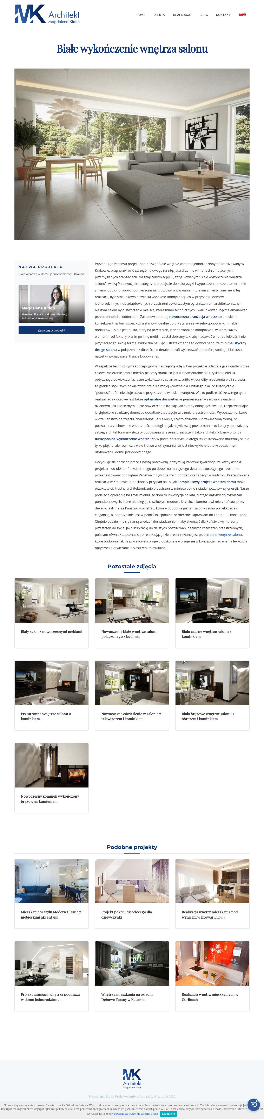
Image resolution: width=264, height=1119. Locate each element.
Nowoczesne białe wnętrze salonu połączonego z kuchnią (129, 634)
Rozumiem (168, 1113)
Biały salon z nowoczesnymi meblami (51, 631)
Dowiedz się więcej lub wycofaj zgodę (136, 1113)
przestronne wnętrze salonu (220, 534)
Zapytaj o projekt (52, 330)
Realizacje (182, 15)
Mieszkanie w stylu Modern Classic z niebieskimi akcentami (51, 914)
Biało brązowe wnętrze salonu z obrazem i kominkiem (208, 716)
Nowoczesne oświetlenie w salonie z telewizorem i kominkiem (131, 716)
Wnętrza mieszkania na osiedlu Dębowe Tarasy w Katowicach (127, 997)
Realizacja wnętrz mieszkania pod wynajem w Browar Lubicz (210, 914)
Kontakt (223, 15)
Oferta (159, 15)
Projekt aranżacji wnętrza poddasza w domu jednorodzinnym (50, 997)
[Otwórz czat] (254, 1105)
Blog (204, 15)
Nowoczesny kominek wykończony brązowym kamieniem (50, 799)
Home (141, 15)
